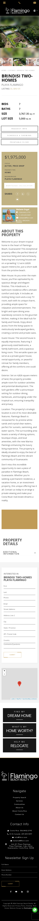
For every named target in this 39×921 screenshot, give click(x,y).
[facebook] (10, 892)
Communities (19, 804)
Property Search (19, 797)
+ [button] (4, 671)
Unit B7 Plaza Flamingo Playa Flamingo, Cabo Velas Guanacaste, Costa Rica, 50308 (21, 846)
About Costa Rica (19, 811)
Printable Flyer (19, 142)
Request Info (19, 129)
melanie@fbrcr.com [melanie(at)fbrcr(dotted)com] (21, 841)
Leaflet (13, 698)
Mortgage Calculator (19, 186)
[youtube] (16, 892)
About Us (19, 808)
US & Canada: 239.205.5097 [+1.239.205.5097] (20, 834)
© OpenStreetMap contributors (29, 698)
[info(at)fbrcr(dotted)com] (34, 3)
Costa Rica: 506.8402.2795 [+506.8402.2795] (21, 831)
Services (19, 801)
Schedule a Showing (19, 135)
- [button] (4, 674)
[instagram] (28, 892)
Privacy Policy (20, 906)
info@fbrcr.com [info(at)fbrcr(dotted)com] (21, 837)
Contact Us (19, 814)
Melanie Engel (31, 209)
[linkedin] (22, 892)
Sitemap (29, 906)
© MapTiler (18, 698)
